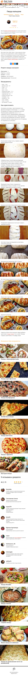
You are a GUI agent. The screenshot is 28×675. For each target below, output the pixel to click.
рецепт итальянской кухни (10, 30)
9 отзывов (14, 25)
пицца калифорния (18, 537)
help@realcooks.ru (14, 673)
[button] (26, 1)
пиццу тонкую (10, 334)
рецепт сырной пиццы (13, 59)
